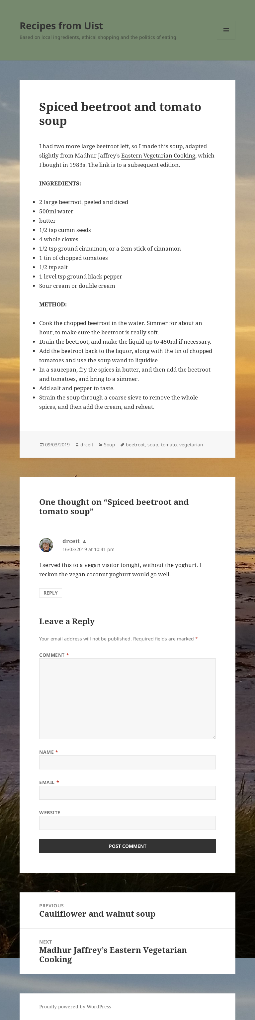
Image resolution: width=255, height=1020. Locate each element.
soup (152, 444)
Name (48, 752)
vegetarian (191, 444)
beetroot (135, 444)
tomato (169, 444)
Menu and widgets (226, 39)
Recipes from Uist (61, 25)
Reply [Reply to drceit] (50, 593)
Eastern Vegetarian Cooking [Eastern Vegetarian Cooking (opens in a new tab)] (158, 155)
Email (49, 782)
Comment (54, 655)
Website (49, 812)
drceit (86, 444)
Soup (109, 444)
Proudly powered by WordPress (75, 1006)
